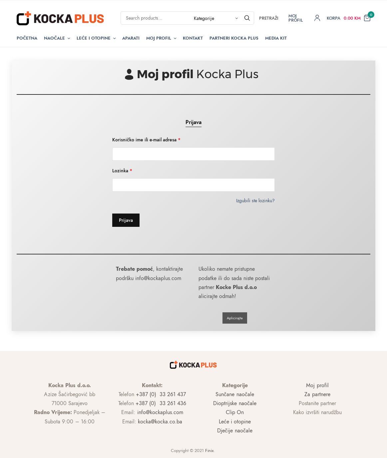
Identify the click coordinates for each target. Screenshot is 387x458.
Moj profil (317, 385)
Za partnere (317, 394)
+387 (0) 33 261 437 (161, 394)
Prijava (193, 122)
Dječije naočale (234, 430)
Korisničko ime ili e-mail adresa (146, 139)
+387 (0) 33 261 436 (161, 403)
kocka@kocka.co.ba (160, 421)
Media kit (276, 38)
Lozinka (122, 170)
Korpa (333, 18)
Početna (27, 38)
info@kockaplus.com (160, 412)
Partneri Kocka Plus (233, 38)
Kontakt (193, 38)
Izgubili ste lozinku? (255, 200)
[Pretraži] (247, 18)
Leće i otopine (94, 38)
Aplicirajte (235, 318)
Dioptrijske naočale (234, 403)
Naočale (54, 38)
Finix (209, 450)
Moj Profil (158, 38)
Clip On (235, 412)
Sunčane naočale (234, 394)
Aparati (131, 38)
